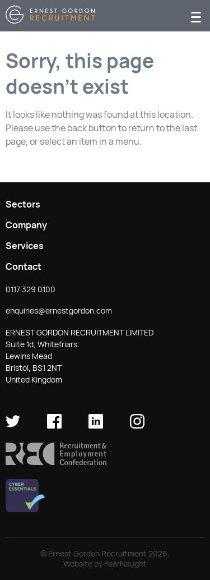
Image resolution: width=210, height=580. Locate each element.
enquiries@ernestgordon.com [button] (59, 311)
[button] (56, 462)
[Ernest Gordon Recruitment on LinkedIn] (95, 426)
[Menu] (196, 16)
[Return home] (50, 20)
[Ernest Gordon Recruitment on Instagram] (137, 426)
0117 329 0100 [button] (30, 289)
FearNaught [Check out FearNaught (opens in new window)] (125, 564)
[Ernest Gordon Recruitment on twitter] (13, 426)
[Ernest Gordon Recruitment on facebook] (54, 426)
